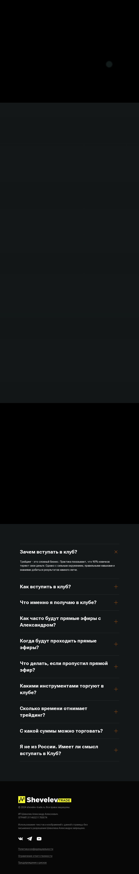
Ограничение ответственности (35, 856)
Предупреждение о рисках (32, 862)
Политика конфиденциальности (35, 849)
